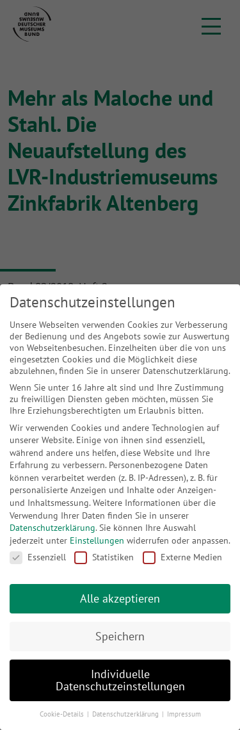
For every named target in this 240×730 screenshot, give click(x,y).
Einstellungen (97, 540)
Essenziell (38, 557)
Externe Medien (182, 557)
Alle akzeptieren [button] (120, 598)
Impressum (184, 714)
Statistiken (104, 557)
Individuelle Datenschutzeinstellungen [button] (120, 680)
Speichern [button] (120, 636)
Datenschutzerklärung (52, 527)
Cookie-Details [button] (63, 714)
